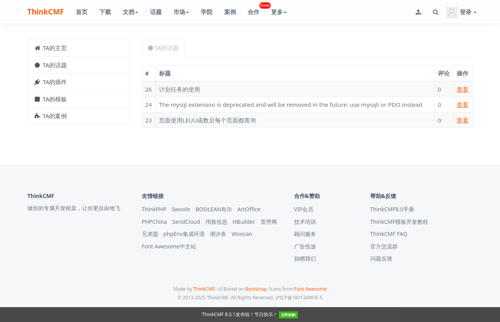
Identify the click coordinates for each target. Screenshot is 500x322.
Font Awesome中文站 (169, 246)
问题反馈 (381, 258)
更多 (279, 12)
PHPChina (154, 221)
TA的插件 (50, 82)
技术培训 (305, 221)
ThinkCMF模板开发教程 (399, 221)
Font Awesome (310, 289)
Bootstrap (256, 289)
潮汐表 (218, 233)
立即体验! (288, 314)
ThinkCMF (45, 12)
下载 (105, 12)
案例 (230, 12)
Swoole (181, 209)
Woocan (242, 233)
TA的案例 (50, 116)
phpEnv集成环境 (183, 233)
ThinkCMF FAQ (388, 233)
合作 (256, 9)
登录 (461, 12)
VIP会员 (304, 209)
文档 (130, 12)
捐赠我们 (305, 258)
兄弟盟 (150, 233)
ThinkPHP (154, 209)
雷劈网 (269, 221)
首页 (82, 12)
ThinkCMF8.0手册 (392, 209)
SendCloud (186, 221)
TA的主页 (50, 48)
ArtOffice (249, 209)
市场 (181, 12)
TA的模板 (50, 99)
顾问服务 (305, 233)
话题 (156, 12)
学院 (206, 12)
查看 (462, 89)
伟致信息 (216, 221)
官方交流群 (384, 246)
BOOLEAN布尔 (213, 209)
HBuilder (243, 221)
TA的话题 (50, 65)
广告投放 (305, 246)
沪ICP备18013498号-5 (299, 297)
